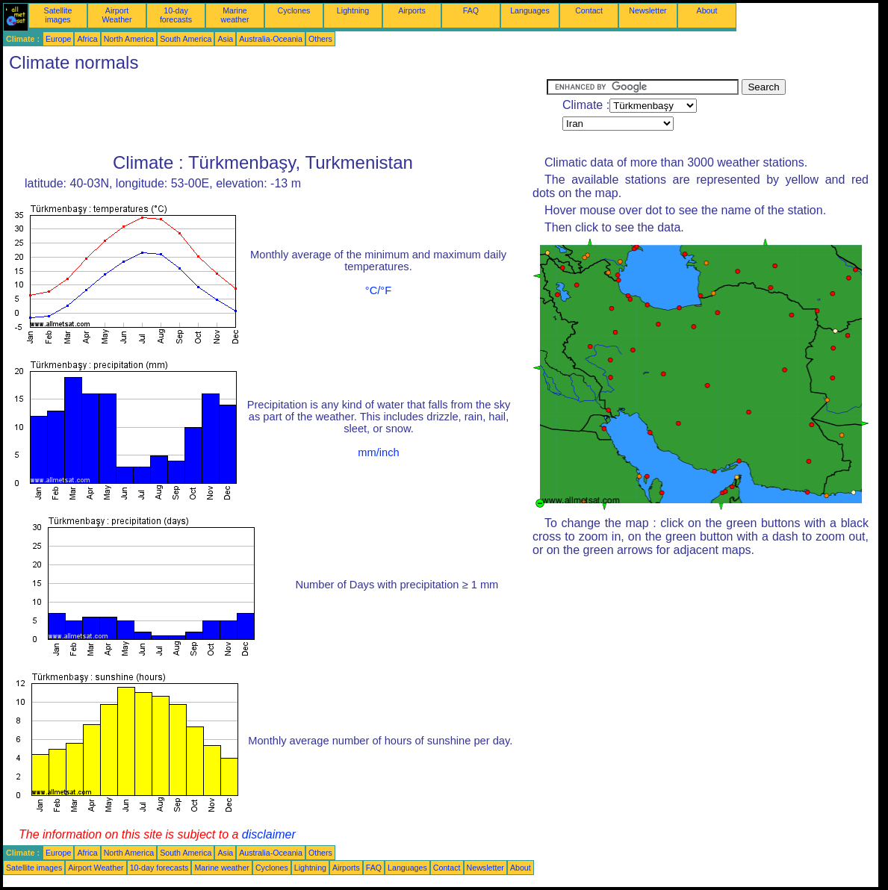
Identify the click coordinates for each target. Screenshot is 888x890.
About (707, 10)
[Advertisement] (275, 112)
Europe (58, 38)
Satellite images (58, 15)
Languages (530, 10)
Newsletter (647, 10)
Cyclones (294, 10)
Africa (87, 38)
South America (185, 38)
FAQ (471, 10)
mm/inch (378, 452)
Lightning (353, 10)
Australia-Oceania (270, 38)
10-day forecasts (176, 15)
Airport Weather (116, 15)
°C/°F (378, 290)
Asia (225, 38)
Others (320, 38)
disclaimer (269, 834)
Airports (412, 10)
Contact (589, 10)
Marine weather (235, 15)
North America (129, 38)
